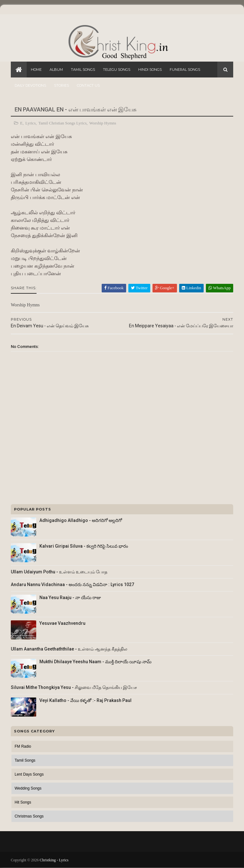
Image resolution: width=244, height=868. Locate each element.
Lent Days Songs (29, 774)
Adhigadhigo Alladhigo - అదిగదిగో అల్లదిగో (80, 520)
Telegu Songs (116, 69)
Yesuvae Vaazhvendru (62, 623)
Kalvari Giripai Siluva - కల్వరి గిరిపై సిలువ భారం (83, 546)
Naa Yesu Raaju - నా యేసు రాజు (70, 597)
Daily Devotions (30, 85)
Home (36, 69)
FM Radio (23, 746)
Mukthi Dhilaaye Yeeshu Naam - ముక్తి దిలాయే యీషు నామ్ (95, 661)
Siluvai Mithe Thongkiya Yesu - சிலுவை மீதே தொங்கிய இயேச (74, 687)
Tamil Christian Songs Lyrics (62, 123)
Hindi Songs (150, 69)
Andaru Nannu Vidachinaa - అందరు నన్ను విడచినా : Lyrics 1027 (72, 584)
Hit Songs (23, 802)
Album (56, 69)
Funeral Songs (185, 69)
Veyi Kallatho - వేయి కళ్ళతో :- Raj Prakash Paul (85, 700)
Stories (61, 85)
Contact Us (88, 85)
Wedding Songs (28, 788)
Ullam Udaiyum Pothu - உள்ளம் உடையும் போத (59, 571)
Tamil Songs (83, 69)
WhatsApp (219, 287)
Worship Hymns (102, 123)
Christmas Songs (29, 816)
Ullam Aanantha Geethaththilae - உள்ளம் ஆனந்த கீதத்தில (69, 648)
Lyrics (30, 123)
